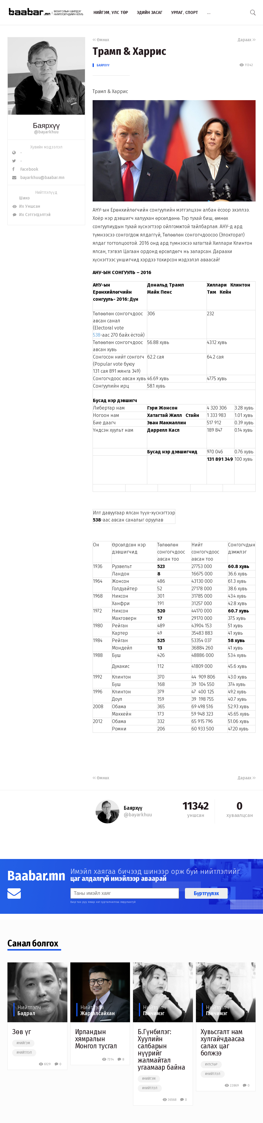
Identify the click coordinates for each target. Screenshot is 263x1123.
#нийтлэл (24, 1053)
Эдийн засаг (149, 12)
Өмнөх (101, 39)
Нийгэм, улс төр (111, 12)
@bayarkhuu (46, 132)
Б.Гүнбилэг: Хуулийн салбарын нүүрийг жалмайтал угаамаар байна (161, 1049)
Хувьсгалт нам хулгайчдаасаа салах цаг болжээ (223, 1042)
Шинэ (21, 198)
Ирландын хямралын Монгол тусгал (96, 1039)
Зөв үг (21, 1032)
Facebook (25, 169)
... (209, 12)
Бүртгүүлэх (206, 893)
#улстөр (211, 1064)
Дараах (247, 39)
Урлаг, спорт (184, 12)
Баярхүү (103, 65)
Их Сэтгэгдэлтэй (31, 214)
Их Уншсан (26, 206)
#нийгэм (23, 1043)
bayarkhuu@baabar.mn (38, 177)
